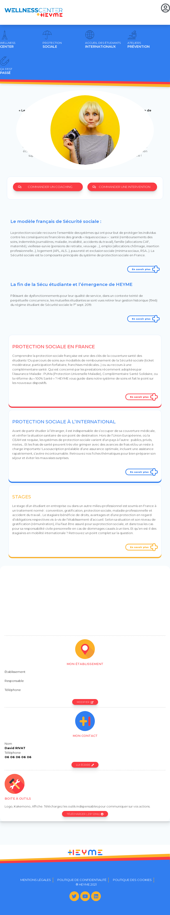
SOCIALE (52, 45)
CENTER (7, 45)
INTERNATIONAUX (103, 45)
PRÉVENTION (138, 45)
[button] (48, 187)
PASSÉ (6, 71)
